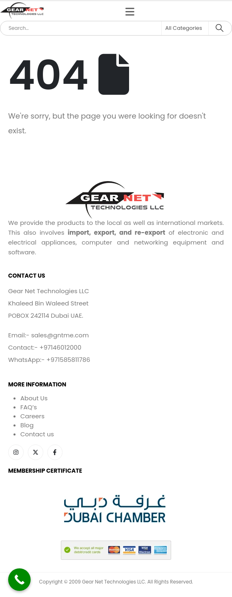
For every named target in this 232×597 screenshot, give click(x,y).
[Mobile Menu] (130, 11)
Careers (32, 416)
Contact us (37, 434)
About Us (34, 398)
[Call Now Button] (19, 579)
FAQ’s (28, 407)
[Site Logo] (22, 11)
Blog (27, 425)
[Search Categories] (185, 28)
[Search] (219, 28)
